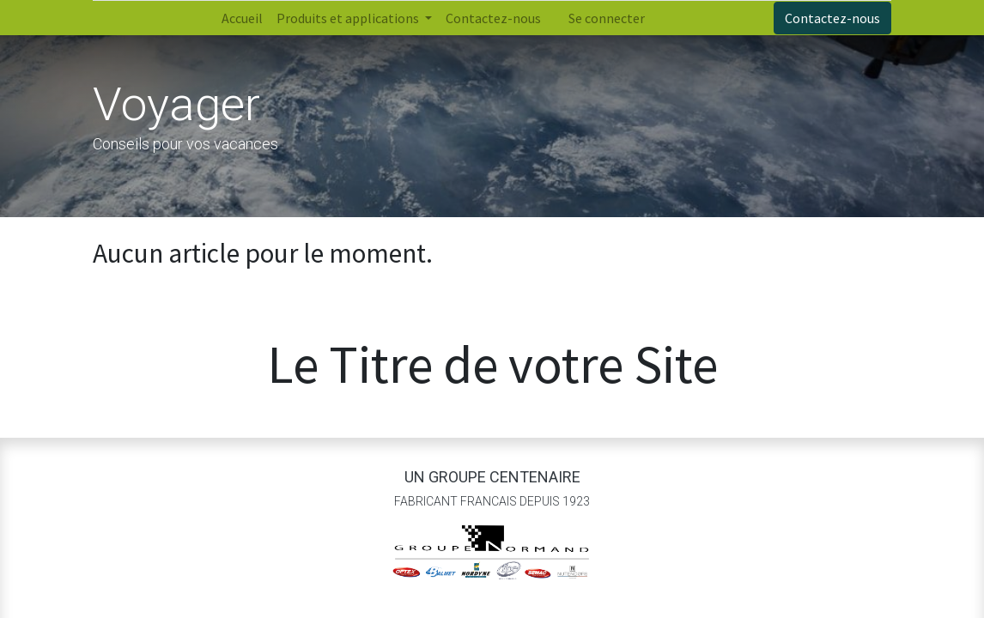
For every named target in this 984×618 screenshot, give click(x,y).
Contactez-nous (832, 18)
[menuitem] (242, 18)
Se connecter (606, 18)
